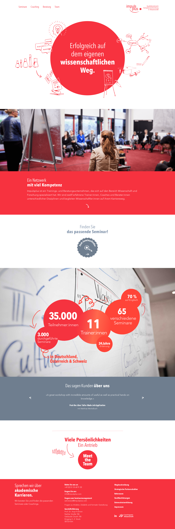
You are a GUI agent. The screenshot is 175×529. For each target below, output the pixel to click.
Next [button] (144, 398)
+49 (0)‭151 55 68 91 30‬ (73, 487)
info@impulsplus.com (73, 494)
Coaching (35, 7)
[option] (88, 401)
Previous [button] (31, 398)
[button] (87, 206)
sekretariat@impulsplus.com (76, 501)
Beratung (47, 7)
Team (57, 7)
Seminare (23, 7)
